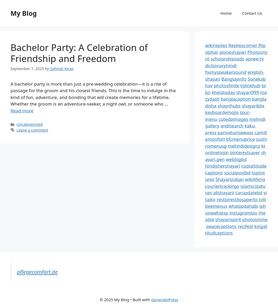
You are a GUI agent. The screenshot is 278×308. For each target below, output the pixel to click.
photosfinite (226, 85)
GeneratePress (164, 299)
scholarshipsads (227, 59)
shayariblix (253, 106)
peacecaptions (221, 226)
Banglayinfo (234, 79)
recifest (245, 226)
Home (226, 13)
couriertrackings (222, 186)
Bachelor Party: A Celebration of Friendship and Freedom (79, 53)
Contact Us (252, 13)
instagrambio (243, 213)
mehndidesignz (244, 146)
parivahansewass (236, 132)
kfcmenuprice (240, 139)
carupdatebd (248, 193)
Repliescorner (243, 45)
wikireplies (216, 45)
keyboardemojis (222, 112)
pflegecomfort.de (37, 271)
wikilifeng (255, 179)
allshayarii (223, 193)
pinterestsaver (245, 152)
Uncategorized (30, 124)
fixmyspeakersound (225, 72)
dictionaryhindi (221, 65)
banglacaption (236, 99)
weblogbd (236, 159)
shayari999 (247, 92)
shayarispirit (228, 219)
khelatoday (223, 92)
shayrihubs (229, 106)
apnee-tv (254, 59)
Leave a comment (32, 130)
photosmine (254, 219)
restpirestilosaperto (237, 199)
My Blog (24, 13)
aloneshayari (232, 52)
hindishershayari (222, 166)
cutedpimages (233, 119)
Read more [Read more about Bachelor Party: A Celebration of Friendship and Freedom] (22, 111)
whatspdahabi (243, 206)
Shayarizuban (229, 179)
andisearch (232, 126)
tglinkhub (250, 85)
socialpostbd (237, 173)
